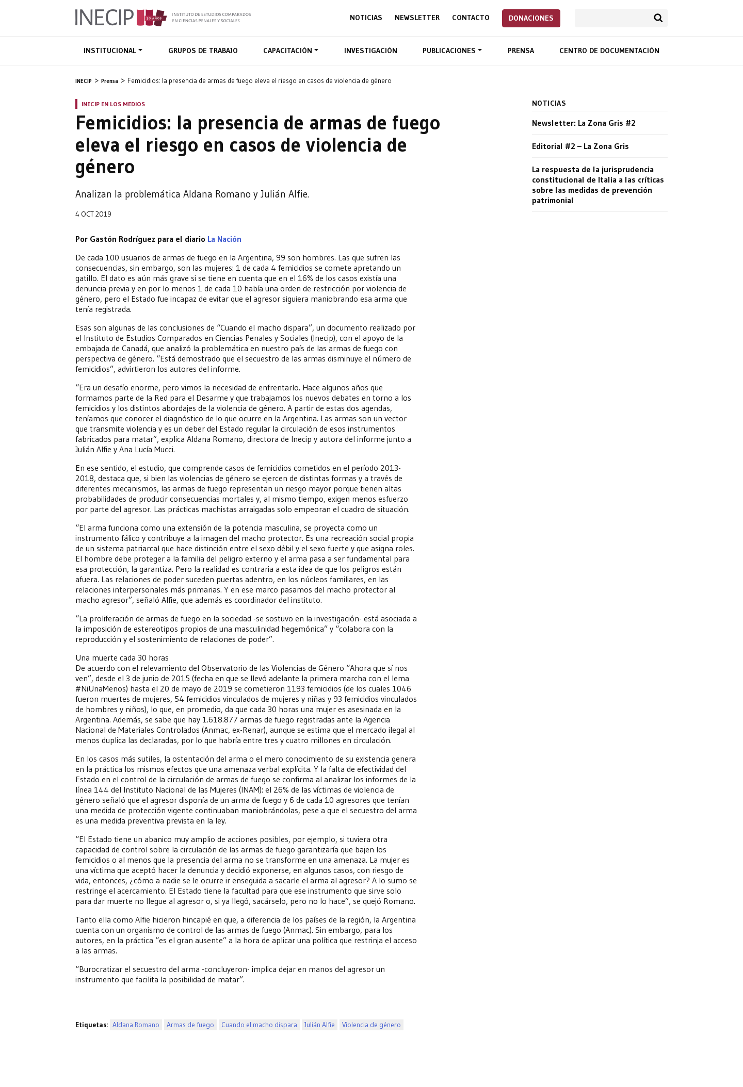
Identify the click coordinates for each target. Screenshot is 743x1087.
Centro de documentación (609, 50)
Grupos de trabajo (203, 50)
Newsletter (417, 17)
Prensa (521, 50)
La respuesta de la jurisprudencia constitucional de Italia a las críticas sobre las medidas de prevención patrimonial (598, 184)
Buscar (658, 18)
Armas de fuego (190, 1024)
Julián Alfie (319, 1024)
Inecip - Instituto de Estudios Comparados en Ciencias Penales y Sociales (163, 17)
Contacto (471, 17)
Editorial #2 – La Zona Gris (580, 146)
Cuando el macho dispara (259, 1024)
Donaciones (531, 18)
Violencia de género (371, 1024)
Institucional (111, 50)
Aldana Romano (135, 1024)
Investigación (370, 50)
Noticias (366, 17)
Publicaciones (450, 50)
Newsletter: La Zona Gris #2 (584, 123)
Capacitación (288, 50)
